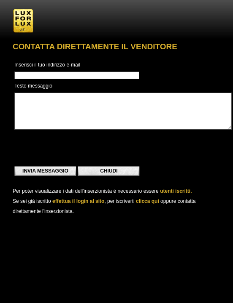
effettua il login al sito (78, 201)
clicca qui (147, 201)
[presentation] (78, 147)
